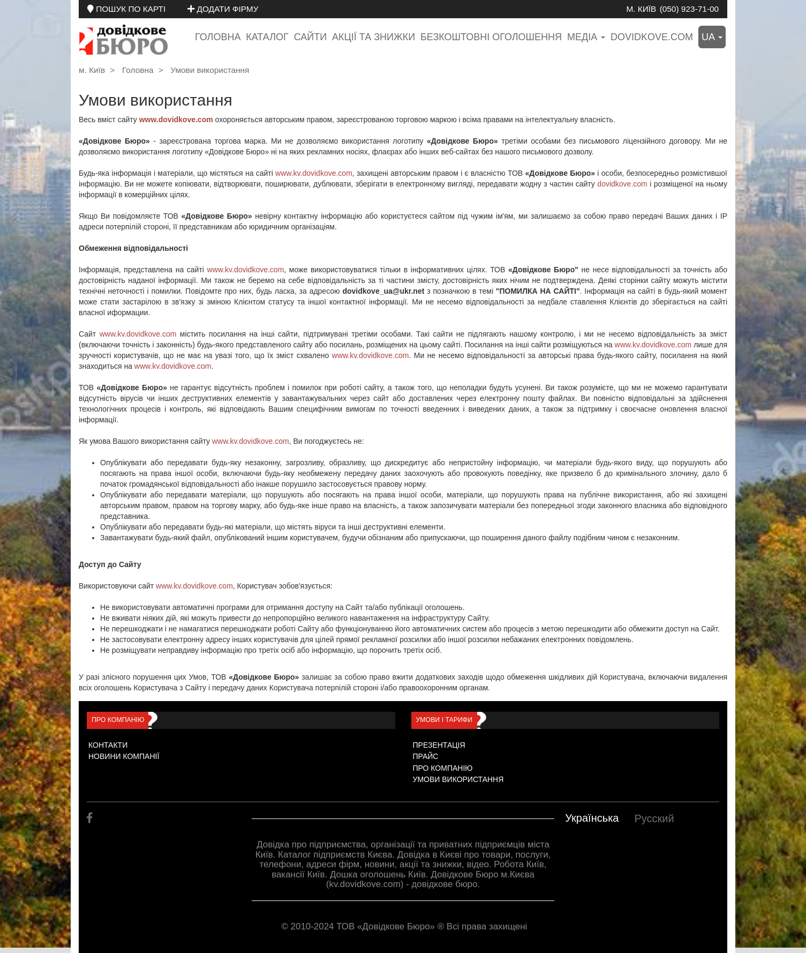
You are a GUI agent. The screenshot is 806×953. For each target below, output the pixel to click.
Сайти (310, 37)
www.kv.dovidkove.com (313, 173)
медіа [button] (586, 37)
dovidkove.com (652, 37)
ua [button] (712, 37)
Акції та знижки (373, 37)
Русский (654, 818)
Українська (592, 818)
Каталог (267, 37)
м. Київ (641, 8)
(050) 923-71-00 (689, 8)
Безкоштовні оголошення (491, 37)
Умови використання (209, 70)
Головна (217, 37)
